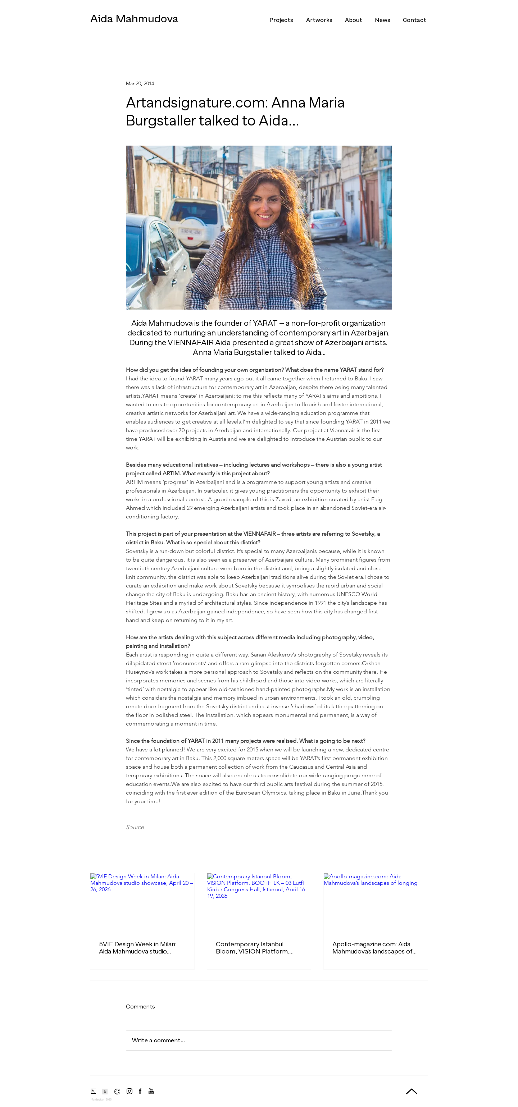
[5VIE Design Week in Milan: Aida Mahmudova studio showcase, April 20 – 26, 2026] (142, 902)
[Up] (411, 1091)
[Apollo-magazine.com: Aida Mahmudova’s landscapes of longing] (376, 902)
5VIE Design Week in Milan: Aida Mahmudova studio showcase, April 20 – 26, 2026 (137, 948)
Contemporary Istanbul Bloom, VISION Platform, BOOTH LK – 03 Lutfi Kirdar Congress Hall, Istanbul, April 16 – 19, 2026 (257, 948)
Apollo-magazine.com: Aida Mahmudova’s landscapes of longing (372, 948)
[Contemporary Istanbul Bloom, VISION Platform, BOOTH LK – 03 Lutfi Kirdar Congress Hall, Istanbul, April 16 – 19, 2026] (259, 902)
